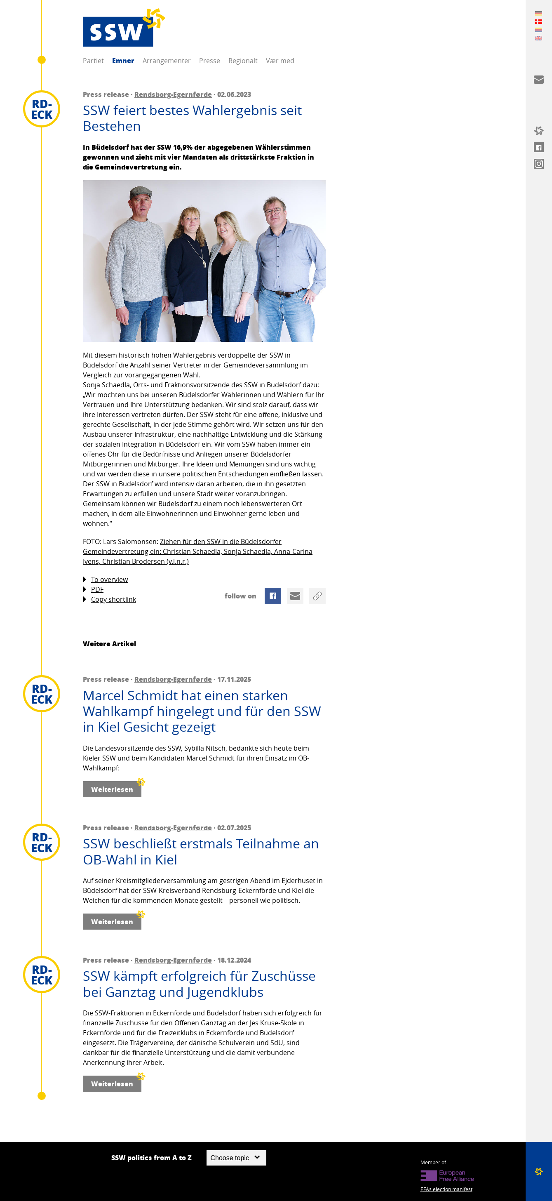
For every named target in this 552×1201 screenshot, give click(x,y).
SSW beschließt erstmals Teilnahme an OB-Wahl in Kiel (201, 851)
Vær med (280, 60)
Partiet (93, 60)
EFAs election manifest (446, 1189)
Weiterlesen (116, 787)
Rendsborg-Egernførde (173, 94)
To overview (105, 579)
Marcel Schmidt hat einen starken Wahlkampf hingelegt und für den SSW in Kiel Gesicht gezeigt (202, 711)
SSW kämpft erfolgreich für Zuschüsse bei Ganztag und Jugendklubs (199, 984)
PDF (93, 589)
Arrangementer (167, 60)
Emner (123, 60)
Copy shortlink (109, 599)
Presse (209, 60)
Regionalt (243, 60)
